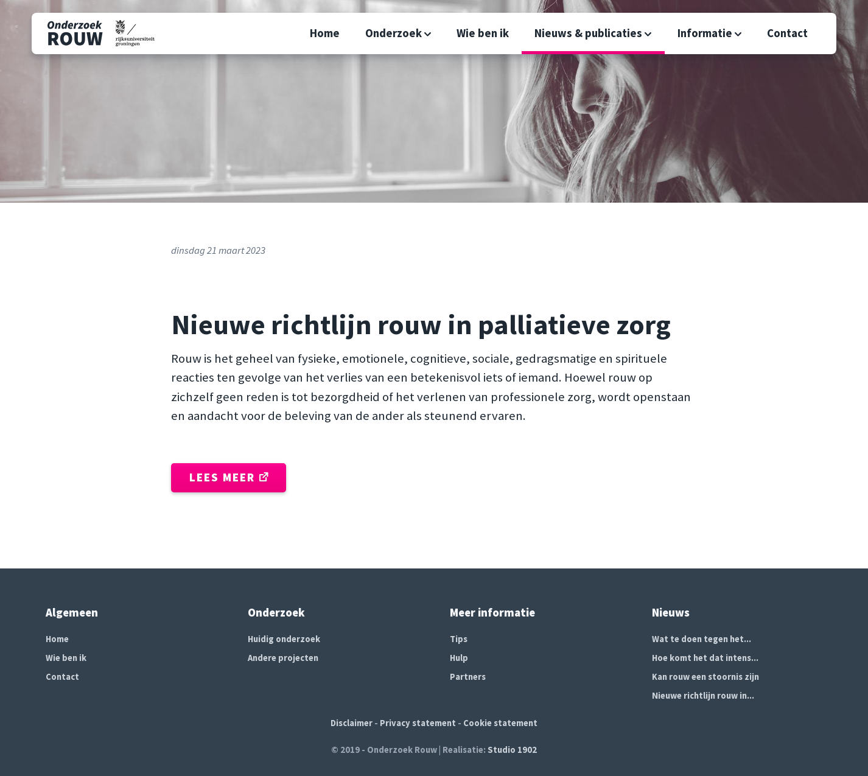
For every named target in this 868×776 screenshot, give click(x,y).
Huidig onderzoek (284, 639)
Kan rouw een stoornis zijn (705, 676)
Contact (787, 33)
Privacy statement (418, 723)
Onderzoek (398, 33)
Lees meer (229, 477)
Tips (458, 639)
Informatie (709, 33)
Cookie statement (500, 723)
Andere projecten (283, 657)
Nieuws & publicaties (593, 33)
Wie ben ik (483, 33)
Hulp (459, 657)
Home (325, 33)
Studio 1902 (512, 749)
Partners (468, 676)
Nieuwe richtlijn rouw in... (703, 695)
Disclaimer (352, 723)
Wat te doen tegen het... (701, 639)
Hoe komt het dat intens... (705, 657)
